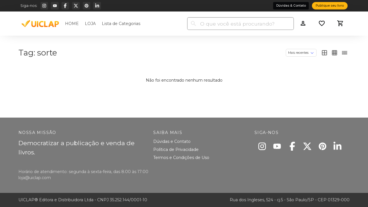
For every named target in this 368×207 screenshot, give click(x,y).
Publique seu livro (330, 5)
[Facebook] (65, 5)
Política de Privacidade (176, 149)
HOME (72, 23)
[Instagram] (44, 5)
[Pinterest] (86, 5)
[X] (76, 5)
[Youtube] (54, 5)
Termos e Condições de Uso (181, 157)
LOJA (90, 23)
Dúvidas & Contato (291, 5)
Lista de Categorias (121, 23)
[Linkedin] (97, 5)
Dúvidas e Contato (172, 141)
